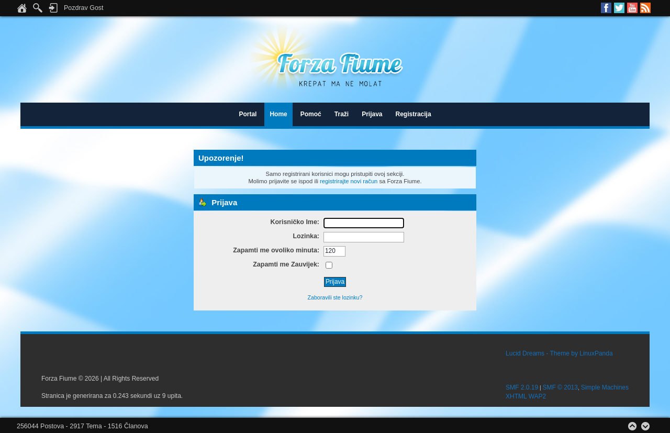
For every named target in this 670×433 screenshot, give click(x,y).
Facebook (606, 8)
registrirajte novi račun (348, 181)
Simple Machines (605, 387)
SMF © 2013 (560, 387)
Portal (247, 114)
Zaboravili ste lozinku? (335, 297)
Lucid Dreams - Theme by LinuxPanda (559, 353)
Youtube (632, 8)
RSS (645, 8)
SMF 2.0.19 (522, 387)
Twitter (619, 8)
